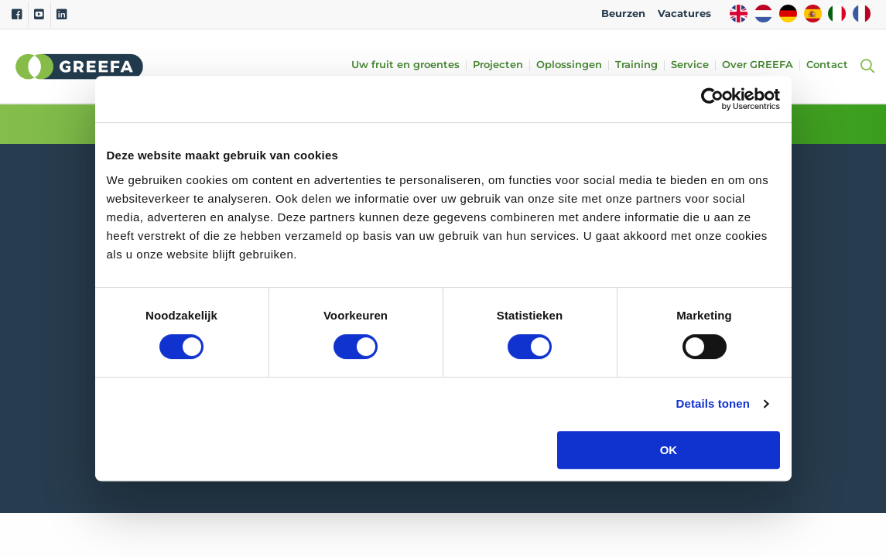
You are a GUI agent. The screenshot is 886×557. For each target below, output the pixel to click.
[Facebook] (17, 14)
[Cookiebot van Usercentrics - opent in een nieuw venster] (712, 99)
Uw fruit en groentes (407, 65)
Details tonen (713, 403)
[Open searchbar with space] (865, 66)
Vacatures (684, 13)
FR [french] (862, 13)
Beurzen (623, 13)
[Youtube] (39, 14)
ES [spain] (813, 13)
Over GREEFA (759, 65)
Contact (829, 65)
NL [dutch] (763, 13)
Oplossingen (571, 65)
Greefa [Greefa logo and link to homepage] (80, 66)
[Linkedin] (61, 14)
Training (638, 65)
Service (691, 65)
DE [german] (788, 13)
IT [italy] (837, 13)
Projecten (499, 65)
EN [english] (738, 13)
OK (669, 449)
